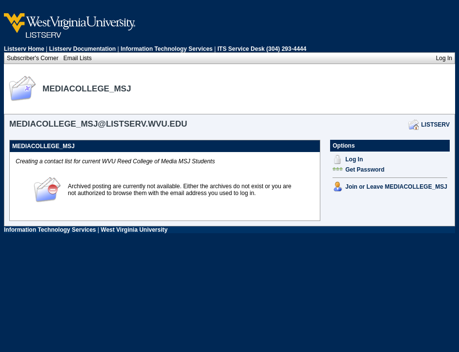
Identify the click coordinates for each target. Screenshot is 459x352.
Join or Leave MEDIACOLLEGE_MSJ (396, 186)
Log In (354, 159)
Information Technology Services (166, 48)
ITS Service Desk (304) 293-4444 (261, 48)
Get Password (364, 169)
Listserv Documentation (82, 48)
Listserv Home (24, 48)
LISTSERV (435, 124)
